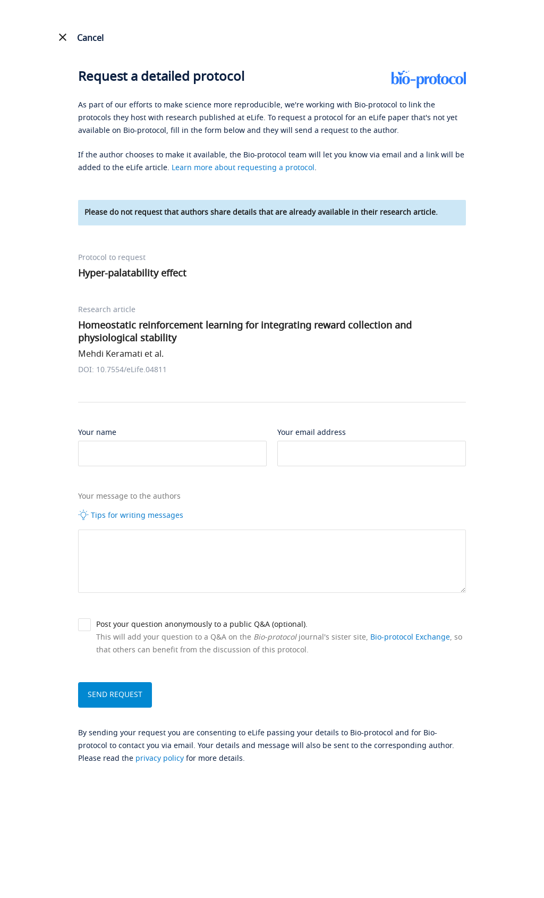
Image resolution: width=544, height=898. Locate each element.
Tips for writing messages (130, 515)
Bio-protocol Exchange (410, 637)
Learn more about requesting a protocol (243, 167)
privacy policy (159, 758)
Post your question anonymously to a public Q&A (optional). (202, 624)
